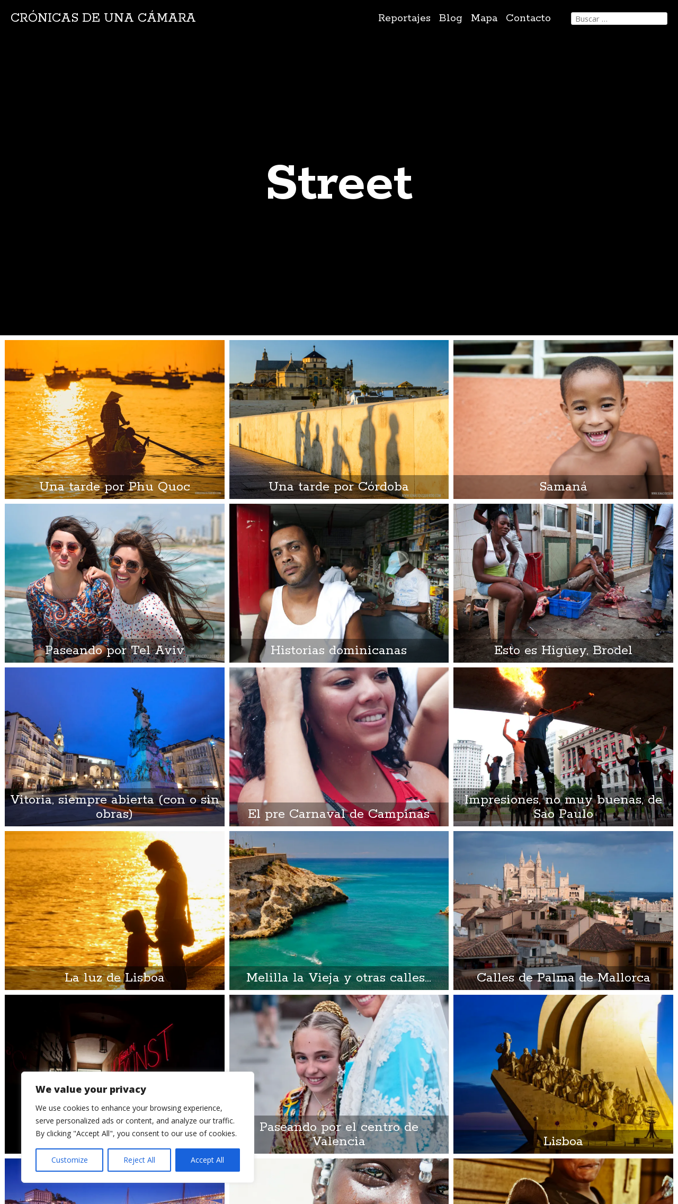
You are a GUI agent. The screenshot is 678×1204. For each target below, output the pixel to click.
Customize (69, 1160)
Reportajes (404, 18)
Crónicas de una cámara (103, 18)
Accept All (207, 1160)
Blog (450, 18)
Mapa (484, 18)
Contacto (528, 18)
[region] (137, 1127)
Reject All (139, 1160)
